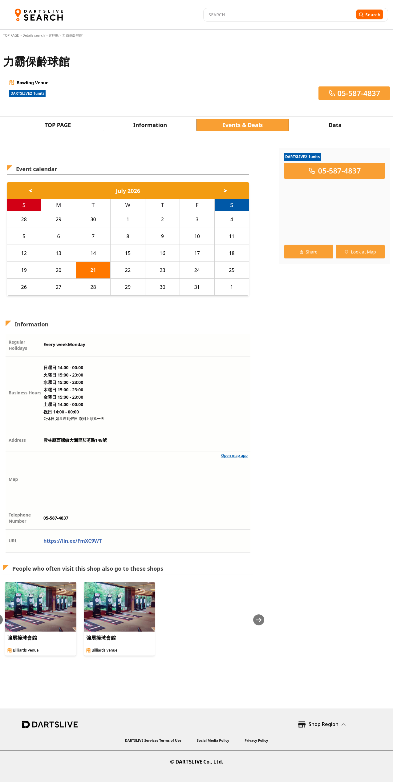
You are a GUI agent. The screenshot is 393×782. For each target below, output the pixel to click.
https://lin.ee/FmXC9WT (72, 540)
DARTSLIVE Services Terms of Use (153, 740)
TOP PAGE (11, 35)
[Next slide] (258, 620)
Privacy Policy (256, 740)
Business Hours (25, 393)
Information (150, 125)
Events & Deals (242, 125)
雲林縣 (53, 35)
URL (13, 541)
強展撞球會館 (22, 637)
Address (17, 440)
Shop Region (323, 724)
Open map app (234, 455)
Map (13, 479)
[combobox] (279, 15)
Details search (34, 35)
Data (335, 125)
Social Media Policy (213, 740)
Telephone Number (20, 518)
